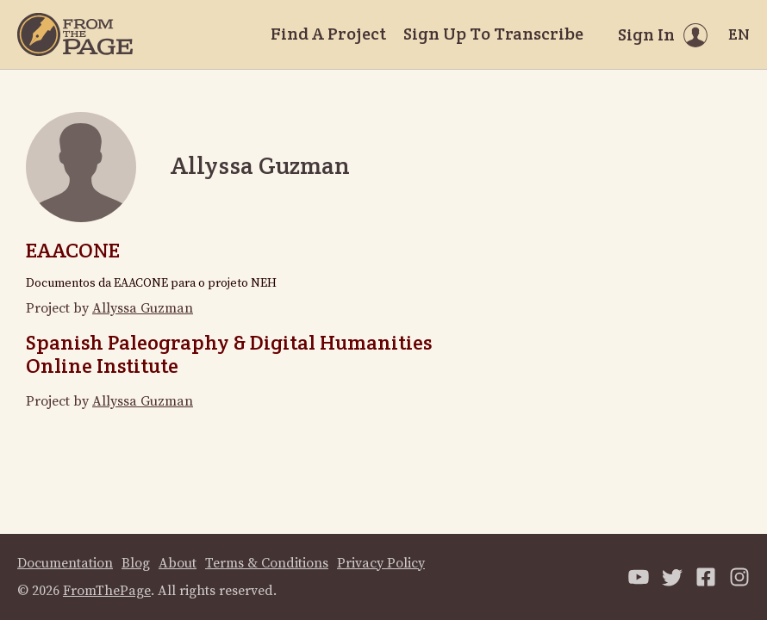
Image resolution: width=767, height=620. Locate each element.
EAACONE (73, 250)
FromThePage (107, 590)
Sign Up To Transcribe (493, 33)
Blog (136, 563)
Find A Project (328, 33)
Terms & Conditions (266, 563)
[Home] (75, 34)
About (177, 563)
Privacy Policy (381, 563)
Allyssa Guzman (142, 308)
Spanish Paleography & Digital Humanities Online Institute (229, 353)
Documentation (65, 563)
